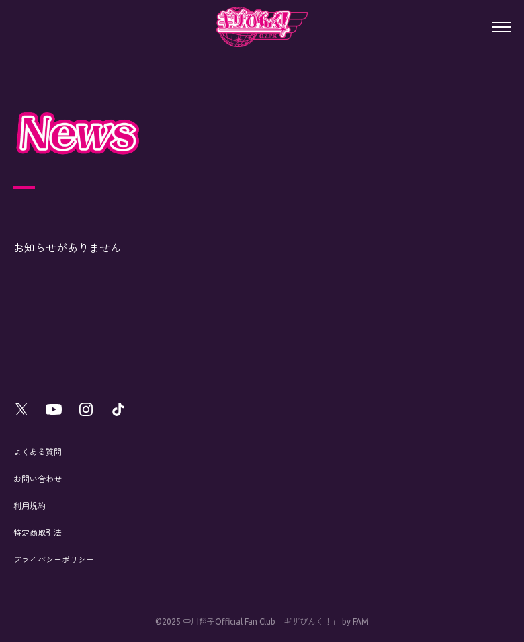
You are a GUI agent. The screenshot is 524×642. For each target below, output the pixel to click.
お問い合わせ (37, 479)
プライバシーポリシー (53, 559)
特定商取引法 (37, 532)
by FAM (355, 621)
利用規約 (29, 505)
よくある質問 (37, 452)
